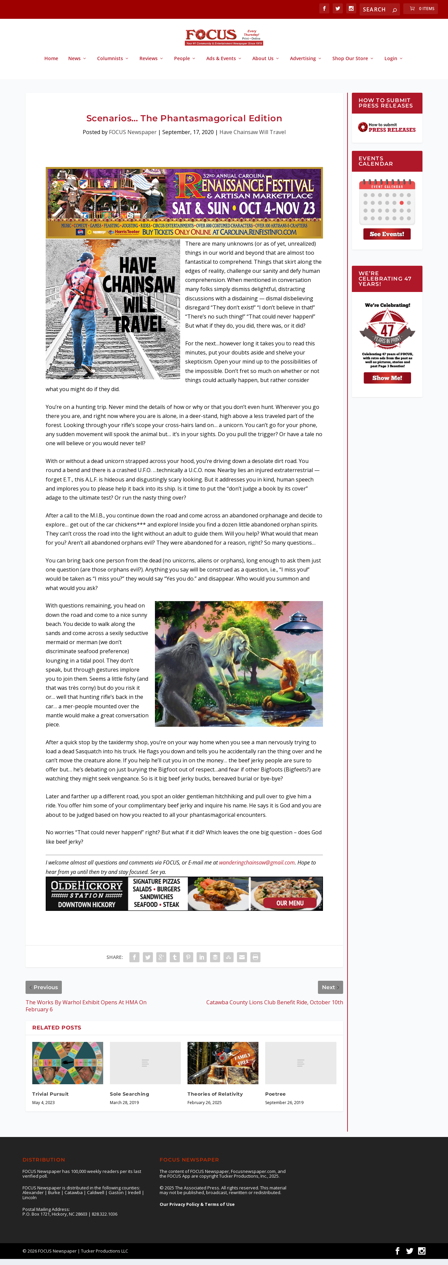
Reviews (148, 65)
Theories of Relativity (215, 1100)
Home (51, 65)
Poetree (275, 1100)
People (182, 65)
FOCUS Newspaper (133, 138)
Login (390, 65)
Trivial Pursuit (50, 1100)
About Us (263, 65)
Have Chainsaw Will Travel (252, 138)
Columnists (110, 65)
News (74, 65)
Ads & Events (221, 65)
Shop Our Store (350, 65)
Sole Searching (129, 1100)
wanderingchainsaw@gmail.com (257, 868)
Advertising (303, 65)
